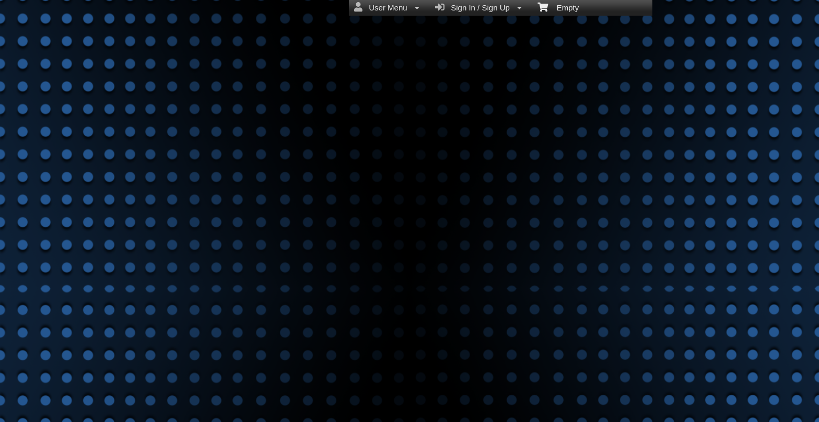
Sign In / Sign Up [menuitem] (478, 7)
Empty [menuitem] (558, 7)
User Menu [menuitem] (386, 7)
